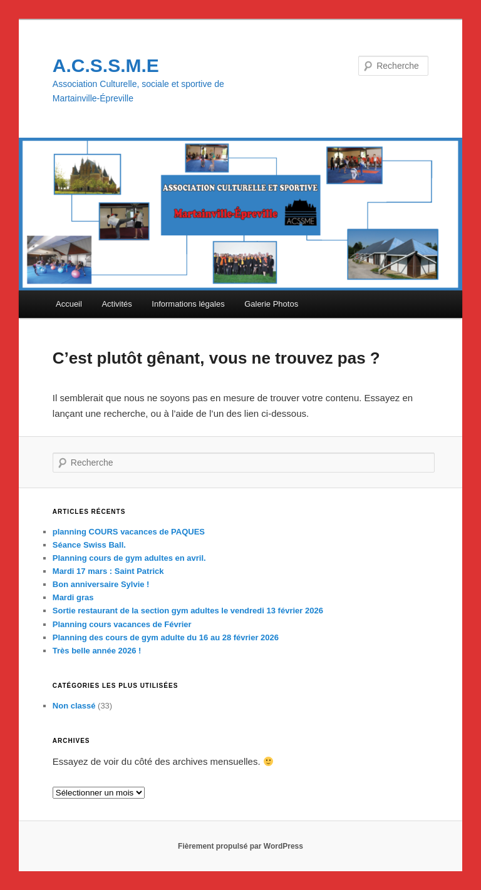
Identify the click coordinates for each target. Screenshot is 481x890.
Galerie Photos (271, 304)
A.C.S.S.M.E (106, 65)
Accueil (69, 304)
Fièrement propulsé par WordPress (240, 846)
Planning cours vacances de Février (122, 624)
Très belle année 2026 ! (97, 650)
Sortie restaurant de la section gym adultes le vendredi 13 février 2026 (188, 610)
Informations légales (188, 304)
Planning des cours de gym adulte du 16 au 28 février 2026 (166, 637)
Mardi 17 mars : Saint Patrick (108, 571)
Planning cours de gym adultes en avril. (129, 558)
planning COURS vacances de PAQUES (129, 531)
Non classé (74, 705)
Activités (116, 304)
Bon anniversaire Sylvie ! (101, 584)
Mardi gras (73, 597)
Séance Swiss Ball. (89, 545)
